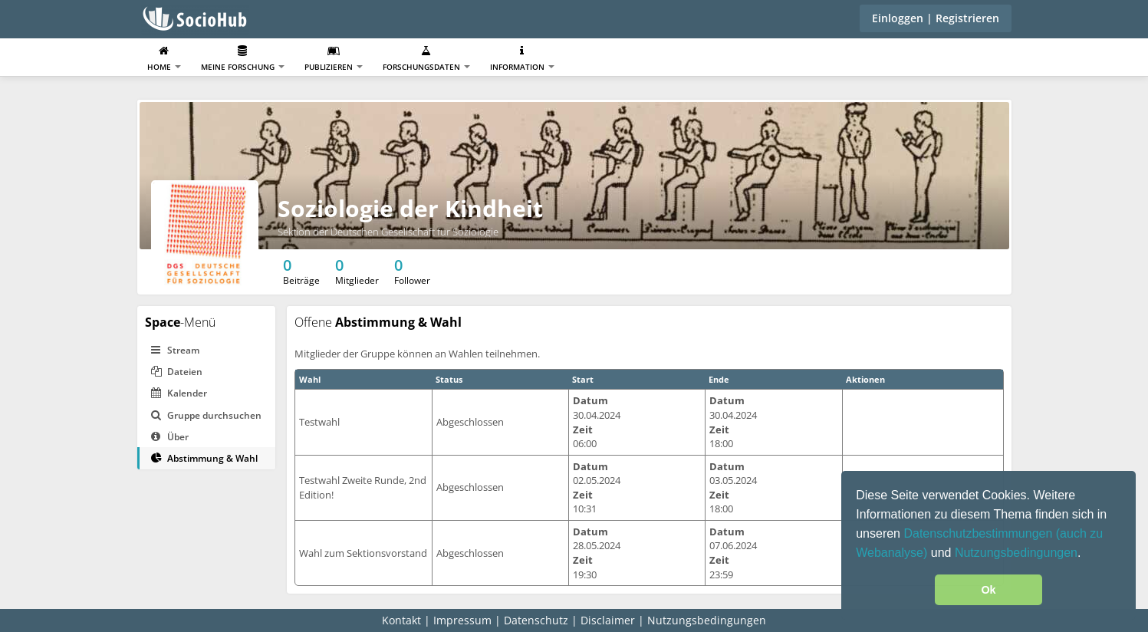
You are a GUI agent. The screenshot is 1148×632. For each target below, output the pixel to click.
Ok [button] (988, 590)
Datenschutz (536, 620)
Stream (175, 350)
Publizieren (333, 58)
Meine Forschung (243, 58)
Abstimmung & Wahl (204, 458)
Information (522, 58)
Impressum (462, 620)
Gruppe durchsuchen (206, 415)
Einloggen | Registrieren (935, 18)
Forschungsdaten (426, 58)
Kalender (179, 393)
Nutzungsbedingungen (1016, 552)
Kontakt (401, 620)
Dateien (176, 371)
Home (164, 58)
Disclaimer (608, 620)
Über (170, 436)
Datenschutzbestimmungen (979, 533)
